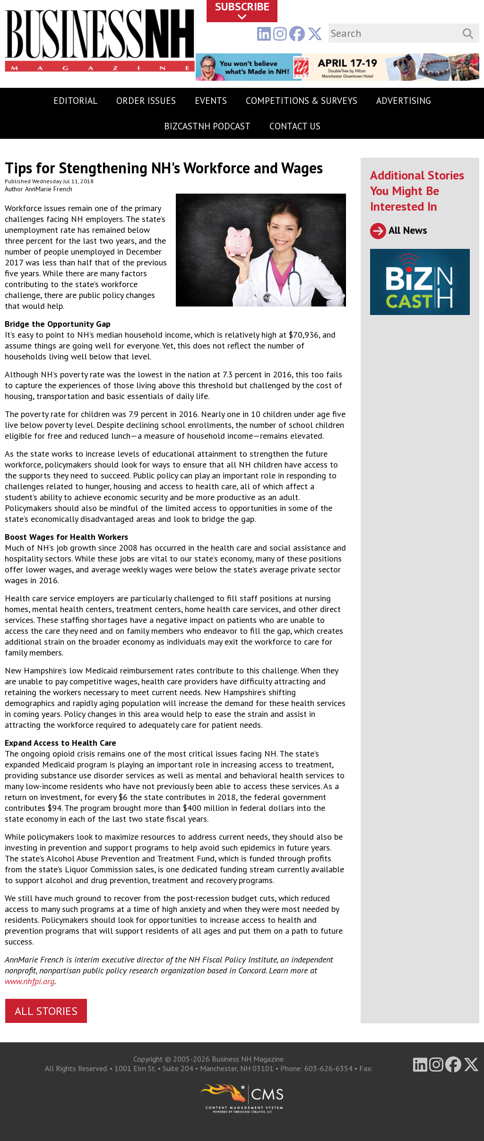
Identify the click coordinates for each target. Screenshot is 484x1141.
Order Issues (146, 100)
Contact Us (294, 126)
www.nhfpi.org (29, 981)
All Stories (46, 1011)
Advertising (403, 100)
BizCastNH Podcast (207, 126)
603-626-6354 (328, 1068)
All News (398, 230)
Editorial (75, 100)
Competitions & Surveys (301, 100)
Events (211, 100)
